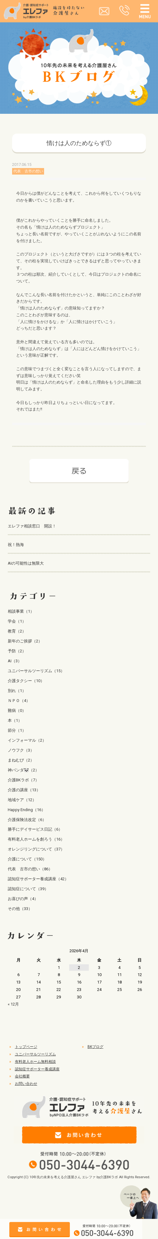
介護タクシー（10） (26, 680)
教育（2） (17, 631)
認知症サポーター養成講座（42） (38, 879)
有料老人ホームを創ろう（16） (36, 839)
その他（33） (20, 908)
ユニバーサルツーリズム (35, 1054)
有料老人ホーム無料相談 (35, 1061)
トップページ (26, 1047)
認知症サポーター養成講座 (37, 1069)
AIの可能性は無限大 (26, 563)
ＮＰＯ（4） (19, 700)
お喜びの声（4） (23, 898)
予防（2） (17, 651)
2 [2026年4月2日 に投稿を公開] (79, 967)
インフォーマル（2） (27, 740)
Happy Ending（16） (26, 809)
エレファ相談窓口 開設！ (32, 526)
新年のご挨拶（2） (25, 641)
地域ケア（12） (22, 799)
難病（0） (17, 710)
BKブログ (95, 1047)
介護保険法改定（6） (27, 819)
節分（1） (17, 730)
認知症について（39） (28, 888)
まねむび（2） (21, 760)
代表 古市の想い (28, 171)
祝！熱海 (16, 544)
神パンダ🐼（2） (23, 770)
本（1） (15, 720)
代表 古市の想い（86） (30, 869)
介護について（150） (27, 859)
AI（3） (15, 661)
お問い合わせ (26, 1083)
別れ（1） (17, 690)
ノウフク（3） (21, 750)
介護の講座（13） (24, 790)
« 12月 (13, 1004)
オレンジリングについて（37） (36, 849)
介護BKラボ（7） (23, 780)
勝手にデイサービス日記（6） (35, 829)
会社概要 (22, 1076)
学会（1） (17, 621)
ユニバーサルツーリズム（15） (36, 670)
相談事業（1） (21, 611)
